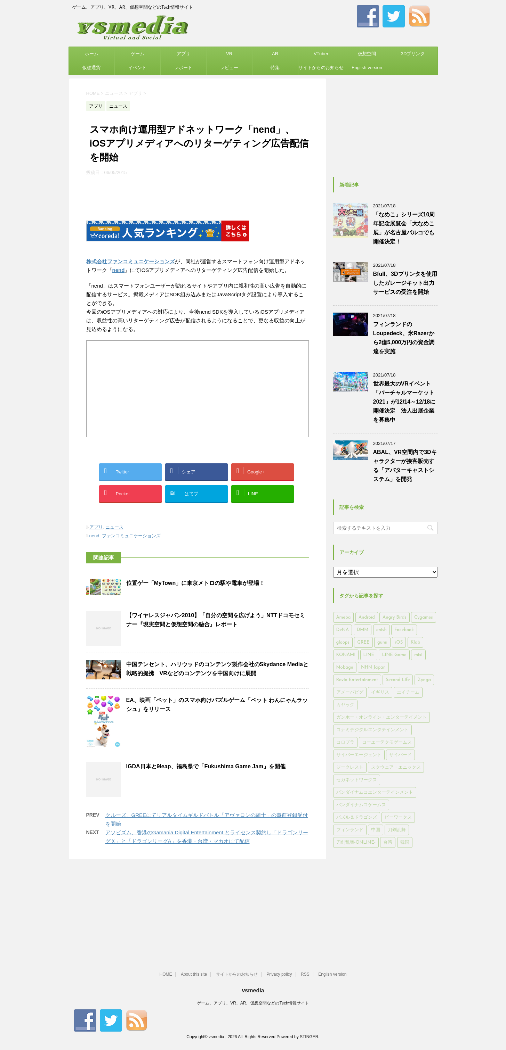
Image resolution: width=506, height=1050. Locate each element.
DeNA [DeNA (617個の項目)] (342, 630)
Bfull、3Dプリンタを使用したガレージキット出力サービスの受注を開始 (405, 283)
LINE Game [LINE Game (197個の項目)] (394, 655)
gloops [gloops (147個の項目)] (343, 642)
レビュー (229, 67)
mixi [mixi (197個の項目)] (418, 655)
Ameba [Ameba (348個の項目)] (343, 617)
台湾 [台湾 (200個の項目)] (387, 842)
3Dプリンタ (413, 53)
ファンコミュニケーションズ (131, 535)
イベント (137, 67)
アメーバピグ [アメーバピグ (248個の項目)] (349, 692)
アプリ (183, 53)
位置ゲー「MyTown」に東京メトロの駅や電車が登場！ (195, 583)
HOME (165, 974)
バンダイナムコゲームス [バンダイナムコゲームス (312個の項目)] (361, 805)
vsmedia (253, 990)
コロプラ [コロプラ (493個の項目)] (345, 742)
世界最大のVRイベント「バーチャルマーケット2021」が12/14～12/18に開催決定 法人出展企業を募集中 (404, 402)
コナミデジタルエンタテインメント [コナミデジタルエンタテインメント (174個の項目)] (372, 730)
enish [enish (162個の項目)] (381, 630)
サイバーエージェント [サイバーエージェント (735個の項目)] (358, 755)
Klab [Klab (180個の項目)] (415, 642)
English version (367, 67)
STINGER (309, 1036)
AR (275, 53)
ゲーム (137, 53)
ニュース (114, 527)
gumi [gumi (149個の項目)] (382, 642)
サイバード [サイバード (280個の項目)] (400, 755)
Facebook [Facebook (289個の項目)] (404, 630)
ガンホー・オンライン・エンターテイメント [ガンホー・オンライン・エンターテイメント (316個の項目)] (381, 717)
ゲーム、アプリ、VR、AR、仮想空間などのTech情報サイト (253, 1003)
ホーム (91, 53)
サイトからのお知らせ (321, 67)
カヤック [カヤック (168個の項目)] (345, 705)
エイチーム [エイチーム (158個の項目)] (408, 692)
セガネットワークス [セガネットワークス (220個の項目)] (356, 780)
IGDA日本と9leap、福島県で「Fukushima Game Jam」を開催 (206, 766)
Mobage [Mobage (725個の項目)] (344, 667)
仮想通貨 (91, 67)
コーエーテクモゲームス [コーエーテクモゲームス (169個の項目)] (387, 742)
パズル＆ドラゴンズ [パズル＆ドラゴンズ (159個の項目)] (356, 817)
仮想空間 (367, 53)
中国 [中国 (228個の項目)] (375, 830)
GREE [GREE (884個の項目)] (363, 642)
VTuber (321, 53)
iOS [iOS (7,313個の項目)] (399, 642)
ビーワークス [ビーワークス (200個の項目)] (398, 817)
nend (118, 270)
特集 (275, 67)
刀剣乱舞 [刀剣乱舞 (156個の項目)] (397, 830)
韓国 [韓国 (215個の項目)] (404, 842)
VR (229, 53)
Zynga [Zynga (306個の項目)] (424, 680)
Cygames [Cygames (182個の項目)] (423, 617)
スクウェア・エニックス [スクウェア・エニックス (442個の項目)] (396, 767)
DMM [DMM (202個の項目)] (363, 630)
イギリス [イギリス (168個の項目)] (380, 692)
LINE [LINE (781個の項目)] (368, 655)
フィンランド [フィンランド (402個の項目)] (349, 830)
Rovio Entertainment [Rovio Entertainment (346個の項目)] (357, 680)
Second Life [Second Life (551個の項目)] (398, 680)
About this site (194, 974)
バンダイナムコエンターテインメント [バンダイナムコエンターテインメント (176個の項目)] (374, 792)
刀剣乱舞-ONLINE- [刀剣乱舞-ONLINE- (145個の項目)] (356, 842)
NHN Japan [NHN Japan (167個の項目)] (373, 667)
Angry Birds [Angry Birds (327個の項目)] (394, 617)
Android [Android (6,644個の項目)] (367, 617)
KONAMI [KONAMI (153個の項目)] (346, 655)
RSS (305, 974)
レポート (183, 67)
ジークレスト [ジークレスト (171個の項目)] (349, 767)
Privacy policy (279, 974)
